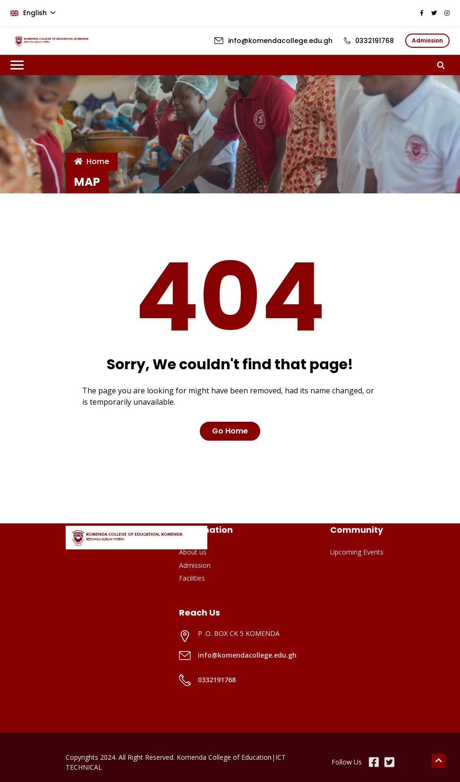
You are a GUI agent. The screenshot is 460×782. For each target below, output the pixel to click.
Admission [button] (427, 40)
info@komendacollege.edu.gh (247, 655)
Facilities (192, 577)
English (29, 12)
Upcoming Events (356, 551)
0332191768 (217, 679)
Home (91, 161)
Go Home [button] (230, 431)
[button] (443, 65)
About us (192, 551)
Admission (195, 565)
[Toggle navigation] (17, 65)
